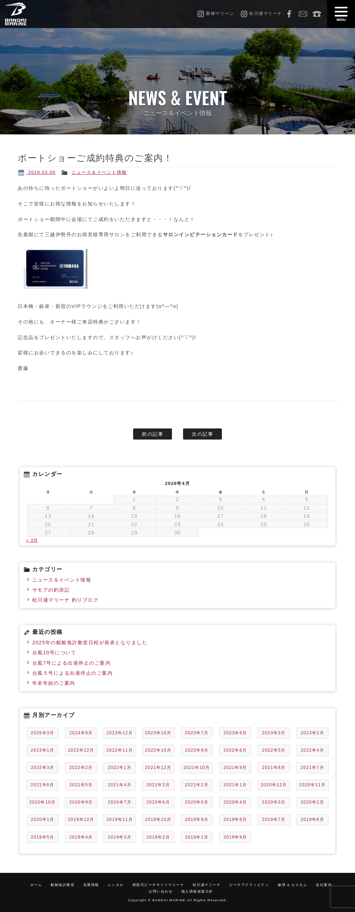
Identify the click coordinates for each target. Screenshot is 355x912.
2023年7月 (197, 733)
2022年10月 (158, 750)
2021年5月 (81, 784)
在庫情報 (91, 885)
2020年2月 (312, 802)
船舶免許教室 (63, 885)
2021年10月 (197, 767)
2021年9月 (235, 767)
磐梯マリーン (30, 14)
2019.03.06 (40, 172)
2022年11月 (119, 750)
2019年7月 (274, 819)
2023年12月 (119, 733)
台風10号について (54, 652)
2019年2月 (158, 837)
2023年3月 (274, 733)
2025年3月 (42, 733)
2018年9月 (235, 837)
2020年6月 (158, 802)
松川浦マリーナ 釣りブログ (65, 600)
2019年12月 (81, 819)
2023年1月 (42, 750)
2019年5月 (42, 837)
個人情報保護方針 (197, 891)
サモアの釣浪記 (51, 590)
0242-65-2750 (317, 13)
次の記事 (202, 434)
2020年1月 (42, 819)
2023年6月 (235, 733)
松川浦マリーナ (207, 885)
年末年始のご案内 (53, 683)
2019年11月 (119, 819)
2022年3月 (42, 767)
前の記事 (152, 434)
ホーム (36, 885)
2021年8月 (274, 767)
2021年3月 (158, 784)
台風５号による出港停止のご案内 (72, 673)
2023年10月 (158, 733)
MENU (341, 14)
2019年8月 (235, 819)
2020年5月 (197, 802)
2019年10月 (158, 819)
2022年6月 (235, 750)
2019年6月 (312, 819)
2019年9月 (197, 819)
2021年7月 (312, 767)
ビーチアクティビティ (249, 885)
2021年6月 (42, 784)
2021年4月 (119, 784)
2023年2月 (312, 733)
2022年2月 (81, 767)
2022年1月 (119, 767)
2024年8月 (81, 733)
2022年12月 (81, 750)
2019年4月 (81, 837)
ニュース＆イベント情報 (99, 172)
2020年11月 (312, 784)
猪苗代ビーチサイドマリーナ (158, 885)
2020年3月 (274, 802)
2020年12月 (274, 784)
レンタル (116, 885)
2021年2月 (197, 784)
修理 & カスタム (292, 885)
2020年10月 (42, 802)
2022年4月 (312, 750)
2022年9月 (197, 750)
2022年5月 (274, 750)
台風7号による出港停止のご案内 (71, 663)
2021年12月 (158, 767)
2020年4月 (235, 802)
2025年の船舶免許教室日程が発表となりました (90, 642)
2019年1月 (197, 837)
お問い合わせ (303, 13)
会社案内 (324, 885)
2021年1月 (235, 784)
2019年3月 (119, 837)
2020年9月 (81, 802)
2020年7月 (119, 802)
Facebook (289, 13)
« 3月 (32, 540)
